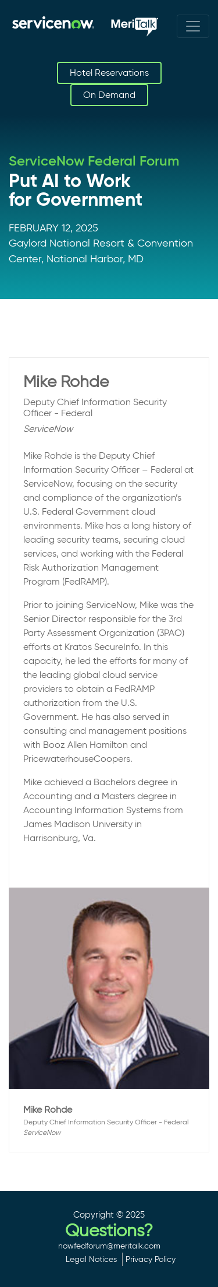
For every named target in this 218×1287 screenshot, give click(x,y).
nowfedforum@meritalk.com (109, 1245)
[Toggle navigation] (193, 26)
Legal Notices (91, 1259)
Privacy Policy (151, 1259)
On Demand (109, 94)
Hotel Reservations (109, 72)
